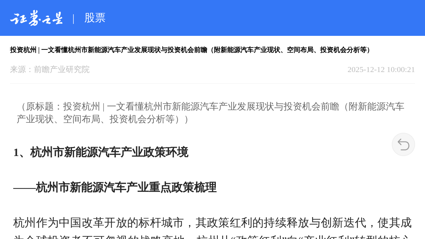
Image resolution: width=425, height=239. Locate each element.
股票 (95, 18)
